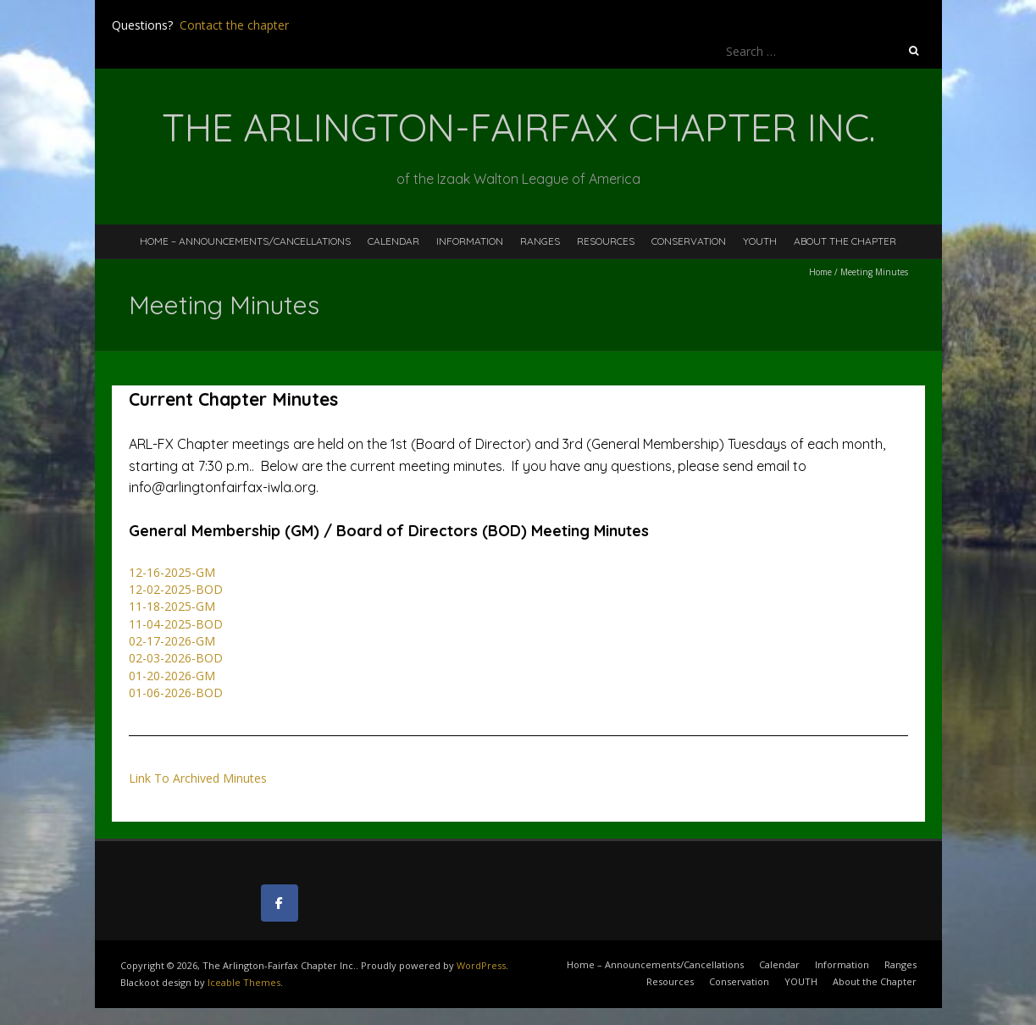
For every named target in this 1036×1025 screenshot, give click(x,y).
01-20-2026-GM (172, 676)
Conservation (688, 241)
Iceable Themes (244, 982)
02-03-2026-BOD (176, 658)
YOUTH (760, 241)
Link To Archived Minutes (198, 778)
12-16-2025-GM (172, 572)
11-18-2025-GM (172, 606)
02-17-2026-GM (172, 641)
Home (820, 272)
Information (469, 241)
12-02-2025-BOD (176, 589)
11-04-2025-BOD (176, 624)
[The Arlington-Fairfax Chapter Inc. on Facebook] (279, 903)
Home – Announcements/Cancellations (245, 241)
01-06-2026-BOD (176, 692)
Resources (605, 241)
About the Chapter (845, 241)
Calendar (393, 241)
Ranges (540, 241)
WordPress (481, 965)
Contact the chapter (234, 25)
